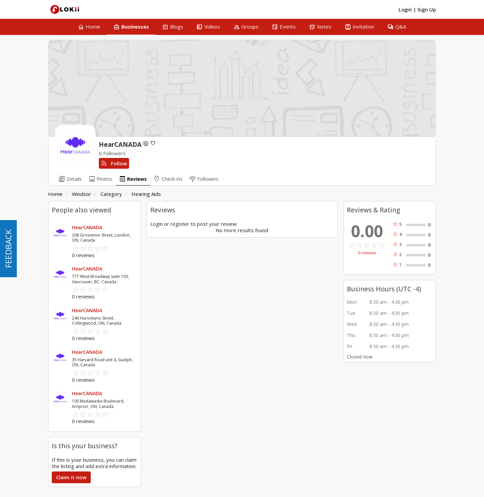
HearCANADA (87, 227)
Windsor (81, 194)
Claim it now (71, 477)
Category (111, 194)
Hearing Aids (146, 194)
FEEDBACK (8, 249)
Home (55, 194)
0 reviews (367, 253)
